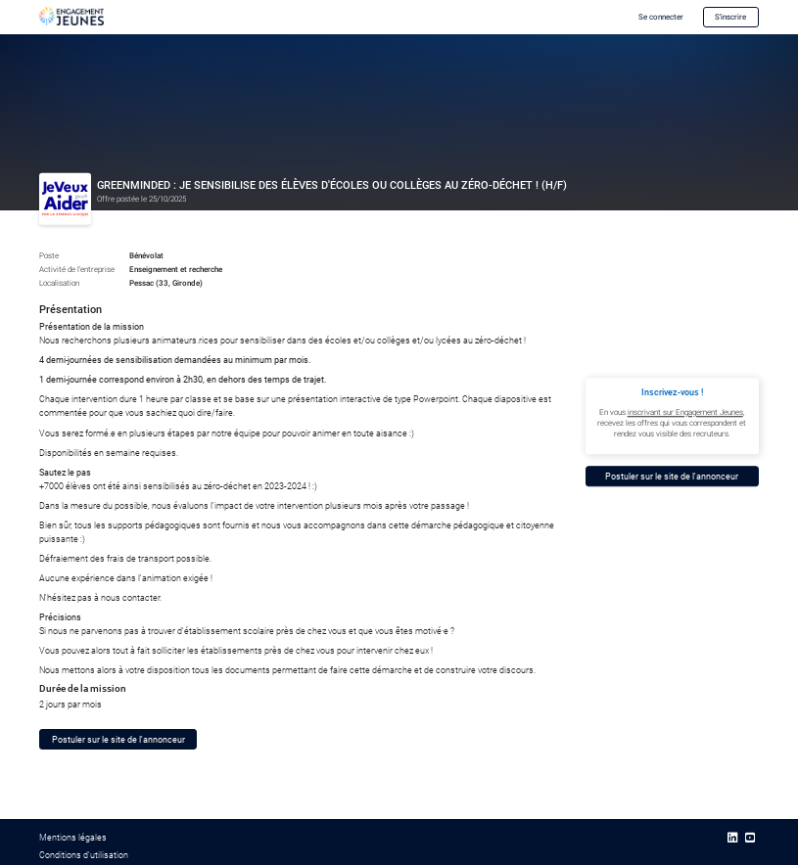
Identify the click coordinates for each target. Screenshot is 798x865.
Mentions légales (73, 837)
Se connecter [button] (660, 17)
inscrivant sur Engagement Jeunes (685, 412)
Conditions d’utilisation (83, 854)
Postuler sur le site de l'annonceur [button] (118, 739)
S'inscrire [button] (730, 17)
